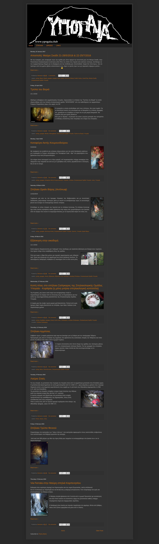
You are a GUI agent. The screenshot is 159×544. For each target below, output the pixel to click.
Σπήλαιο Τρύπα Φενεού (43, 428)
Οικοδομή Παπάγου (74, 276)
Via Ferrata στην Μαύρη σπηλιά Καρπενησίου (56, 483)
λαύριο (41, 418)
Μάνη (41, 369)
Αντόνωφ (47, 231)
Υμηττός (74, 231)
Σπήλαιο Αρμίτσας (40, 331)
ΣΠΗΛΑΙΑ (39, 45)
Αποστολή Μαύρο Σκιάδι (71, 78)
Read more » (34, 70)
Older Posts (99, 530)
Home (31, 45)
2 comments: (52, 75)
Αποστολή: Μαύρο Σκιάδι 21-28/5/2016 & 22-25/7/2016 (61, 55)
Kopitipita (42, 320)
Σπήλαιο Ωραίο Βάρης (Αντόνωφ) (49, 189)
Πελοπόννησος (47, 369)
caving (37, 78)
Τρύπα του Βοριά (40, 89)
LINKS (58, 45)
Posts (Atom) (43, 534)
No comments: (52, 131)
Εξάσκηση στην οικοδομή (44, 240)
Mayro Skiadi (43, 78)
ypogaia (50, 78)
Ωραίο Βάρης (85, 231)
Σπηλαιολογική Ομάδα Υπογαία (39, 80)
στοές (93, 180)
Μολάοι (47, 133)
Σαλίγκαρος (64, 320)
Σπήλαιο (71, 180)
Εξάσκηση (51, 276)
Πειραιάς (66, 180)
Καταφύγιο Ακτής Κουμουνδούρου (49, 142)
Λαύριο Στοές (38, 378)
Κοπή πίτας (57, 320)
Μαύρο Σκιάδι (92, 78)
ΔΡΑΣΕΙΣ (49, 45)
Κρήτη (80, 78)
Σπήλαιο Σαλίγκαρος (42, 322)
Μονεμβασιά (52, 133)
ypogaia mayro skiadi (58, 78)
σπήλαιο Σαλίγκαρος (73, 320)
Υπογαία (86, 133)
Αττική (52, 231)
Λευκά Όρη (85, 78)
